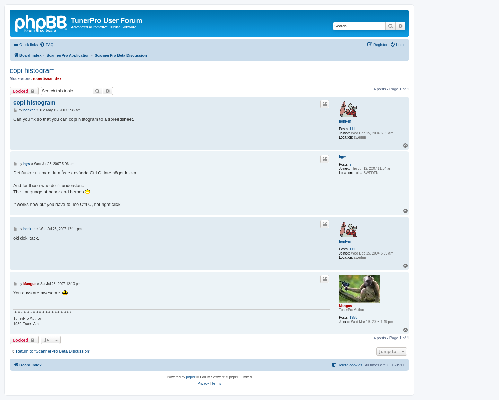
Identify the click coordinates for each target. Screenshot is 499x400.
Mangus (345, 306)
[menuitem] (46, 45)
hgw (342, 157)
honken (345, 121)
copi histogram (32, 70)
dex (58, 78)
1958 (353, 317)
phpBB (191, 377)
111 (353, 129)
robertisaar (43, 78)
